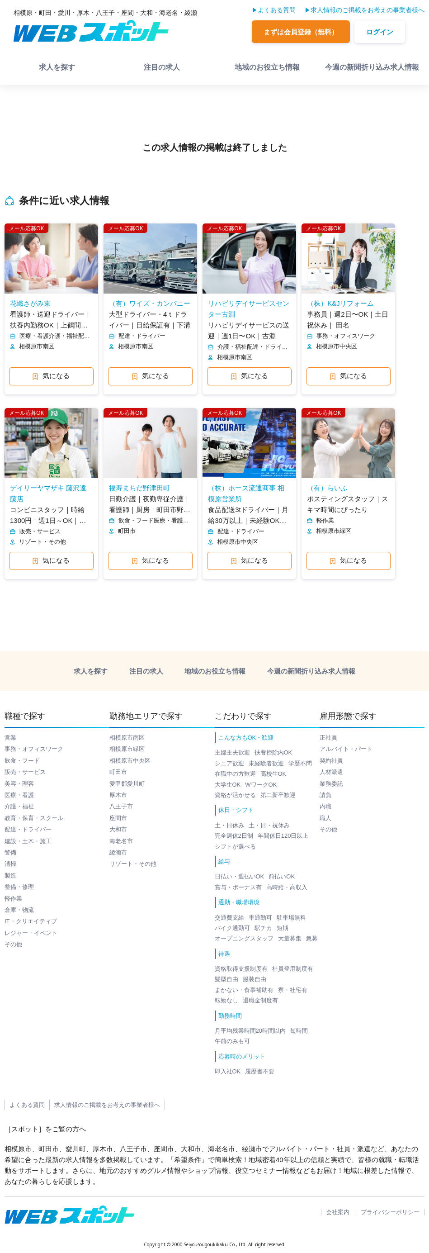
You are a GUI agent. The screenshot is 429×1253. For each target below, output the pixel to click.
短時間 (299, 1030)
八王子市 (121, 806)
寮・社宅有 (292, 990)
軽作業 (13, 898)
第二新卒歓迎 (278, 795)
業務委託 (331, 783)
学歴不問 (300, 763)
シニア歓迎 (229, 763)
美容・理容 (19, 783)
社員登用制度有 (292, 968)
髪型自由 (226, 979)
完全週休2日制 (234, 835)
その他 (13, 944)
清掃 (10, 863)
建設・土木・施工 (28, 841)
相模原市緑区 (127, 748)
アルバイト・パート (346, 748)
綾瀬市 (118, 852)
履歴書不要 (259, 1071)
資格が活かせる (235, 795)
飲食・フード (22, 760)
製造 (10, 875)
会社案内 (337, 1212)
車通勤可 (260, 917)
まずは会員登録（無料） (301, 32)
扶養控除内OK (273, 752)
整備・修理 (19, 886)
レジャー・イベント (31, 933)
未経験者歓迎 (266, 763)
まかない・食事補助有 (244, 990)
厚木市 (118, 795)
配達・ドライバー (28, 829)
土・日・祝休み (269, 825)
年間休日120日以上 (283, 835)
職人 (325, 818)
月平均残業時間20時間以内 (250, 1030)
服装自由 (254, 979)
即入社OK (228, 1071)
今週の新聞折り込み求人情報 (372, 67)
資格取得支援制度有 (241, 968)
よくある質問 (277, 10)
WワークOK (261, 784)
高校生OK (273, 773)
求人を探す (57, 67)
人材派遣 (331, 772)
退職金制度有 (260, 1000)
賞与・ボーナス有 (238, 887)
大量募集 (290, 938)
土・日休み (229, 825)
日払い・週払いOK (239, 876)
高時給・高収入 (286, 887)
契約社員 (331, 760)
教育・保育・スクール (34, 818)
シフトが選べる (235, 846)
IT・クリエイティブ (31, 921)
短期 (282, 928)
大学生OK (228, 784)
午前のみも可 (232, 1041)
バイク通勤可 (232, 928)
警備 (10, 852)
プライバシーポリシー (390, 1212)
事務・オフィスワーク (34, 748)
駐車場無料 (291, 917)
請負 (325, 795)
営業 (10, 737)
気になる (51, 376)
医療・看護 (19, 795)
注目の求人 (162, 67)
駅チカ (263, 928)
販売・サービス (25, 772)
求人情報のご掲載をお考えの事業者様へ (367, 10)
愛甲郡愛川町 (127, 783)
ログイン (379, 32)
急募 (312, 938)
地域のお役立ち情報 (267, 67)
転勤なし (226, 1000)
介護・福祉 (19, 806)
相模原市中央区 (130, 760)
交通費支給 (229, 917)
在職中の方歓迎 (235, 773)
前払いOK (282, 876)
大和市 (118, 829)
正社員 (328, 737)
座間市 (118, 818)
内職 (325, 806)
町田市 (118, 772)
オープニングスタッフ (244, 938)
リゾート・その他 (132, 863)
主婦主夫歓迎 (232, 752)
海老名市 (121, 841)
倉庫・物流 (19, 910)
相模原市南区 (127, 737)
